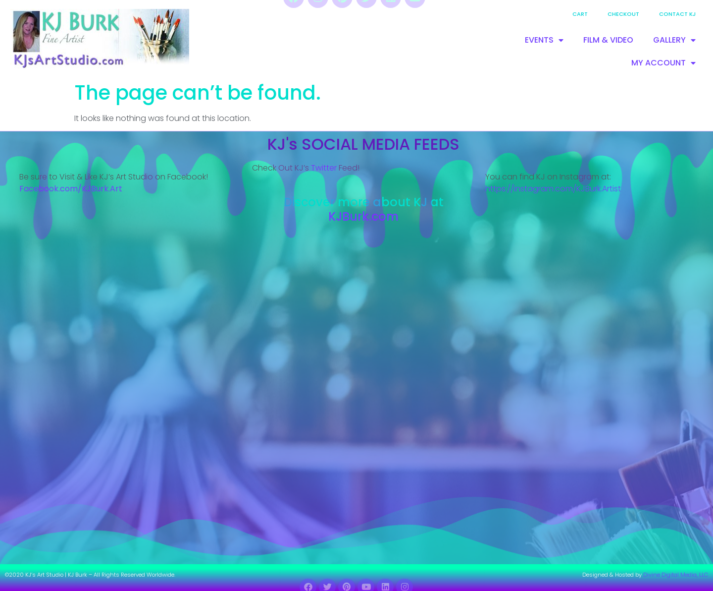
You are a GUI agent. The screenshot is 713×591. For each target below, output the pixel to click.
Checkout (623, 14)
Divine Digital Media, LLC (675, 575)
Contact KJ (677, 14)
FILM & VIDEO (608, 40)
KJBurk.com (363, 216)
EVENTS (544, 40)
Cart (580, 14)
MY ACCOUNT (663, 63)
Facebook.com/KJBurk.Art (71, 188)
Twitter (324, 168)
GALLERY (674, 40)
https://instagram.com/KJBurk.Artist (553, 188)
